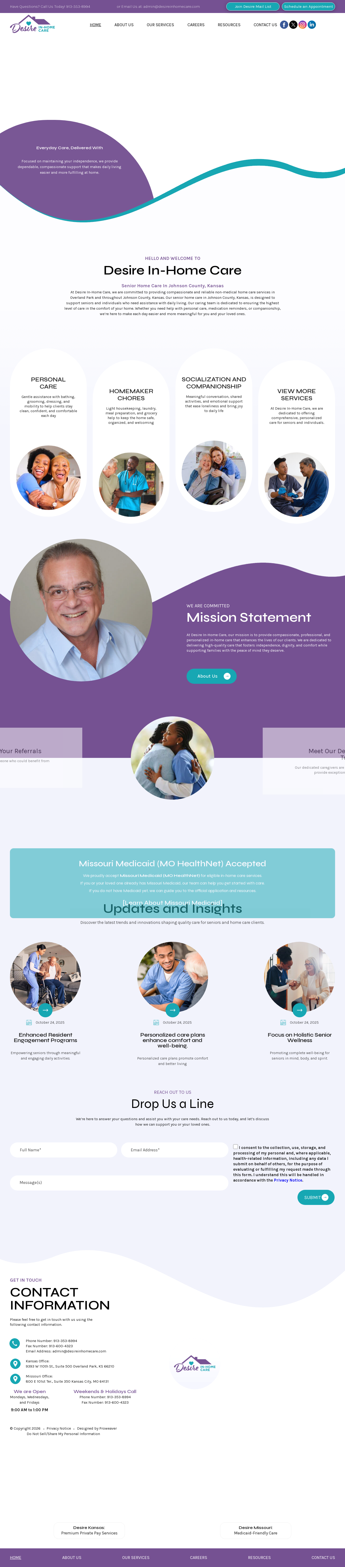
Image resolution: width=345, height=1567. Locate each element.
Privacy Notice (288, 1180)
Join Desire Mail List (253, 6)
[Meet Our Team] (214, 758)
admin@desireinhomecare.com (171, 6)
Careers (196, 25)
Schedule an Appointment (308, 6)
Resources (229, 25)
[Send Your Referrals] (131, 758)
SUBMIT (316, 1197)
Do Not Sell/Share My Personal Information (63, 1434)
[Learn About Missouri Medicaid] (173, 869)
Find (63, 220)
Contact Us (265, 25)
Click (48, 436)
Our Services (160, 25)
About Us (124, 25)
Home (95, 25)
